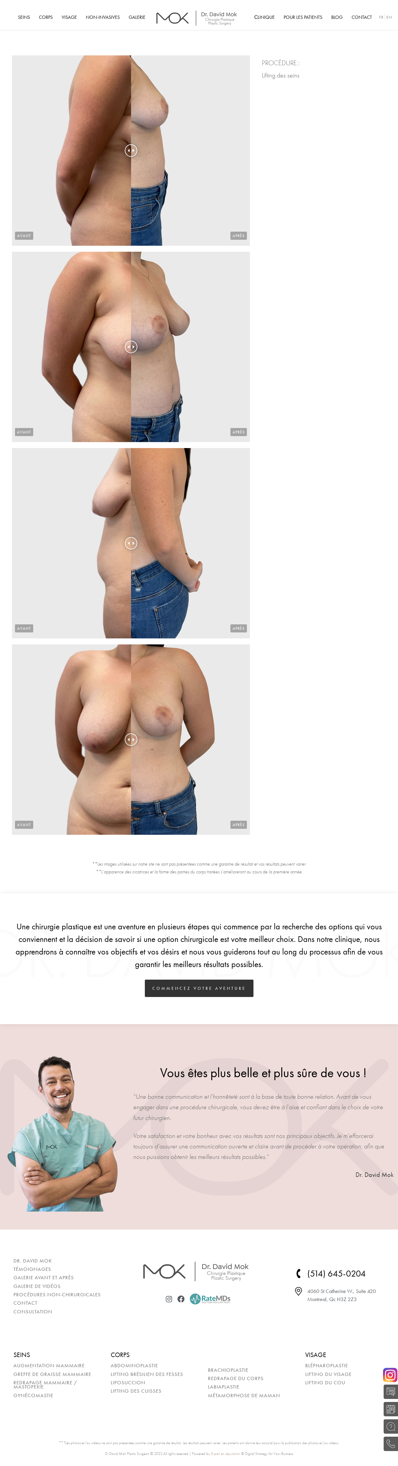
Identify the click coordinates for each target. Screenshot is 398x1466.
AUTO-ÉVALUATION (389, 1392)
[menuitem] (23, 17)
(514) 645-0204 (389, 1444)
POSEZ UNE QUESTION (389, 1426)
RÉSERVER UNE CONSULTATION (389, 1409)
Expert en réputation (225, 1453)
